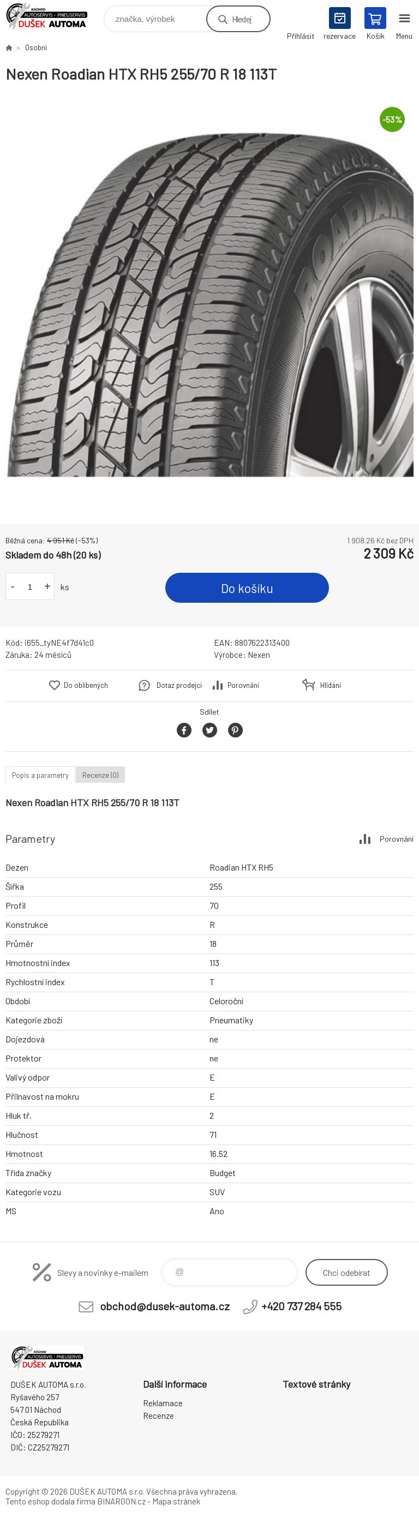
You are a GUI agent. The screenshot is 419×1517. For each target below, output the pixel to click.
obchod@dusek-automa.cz (165, 1305)
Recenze (158, 1415)
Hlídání (330, 685)
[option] (209, 304)
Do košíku (247, 588)
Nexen (259, 654)
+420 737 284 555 (301, 1305)
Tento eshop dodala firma (50, 1501)
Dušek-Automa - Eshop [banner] (53, 16)
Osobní (36, 47)
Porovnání (243, 685)
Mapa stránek (176, 1501)
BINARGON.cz (121, 1501)
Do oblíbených (86, 685)
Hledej (242, 19)
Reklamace (163, 1403)
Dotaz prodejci (179, 685)
